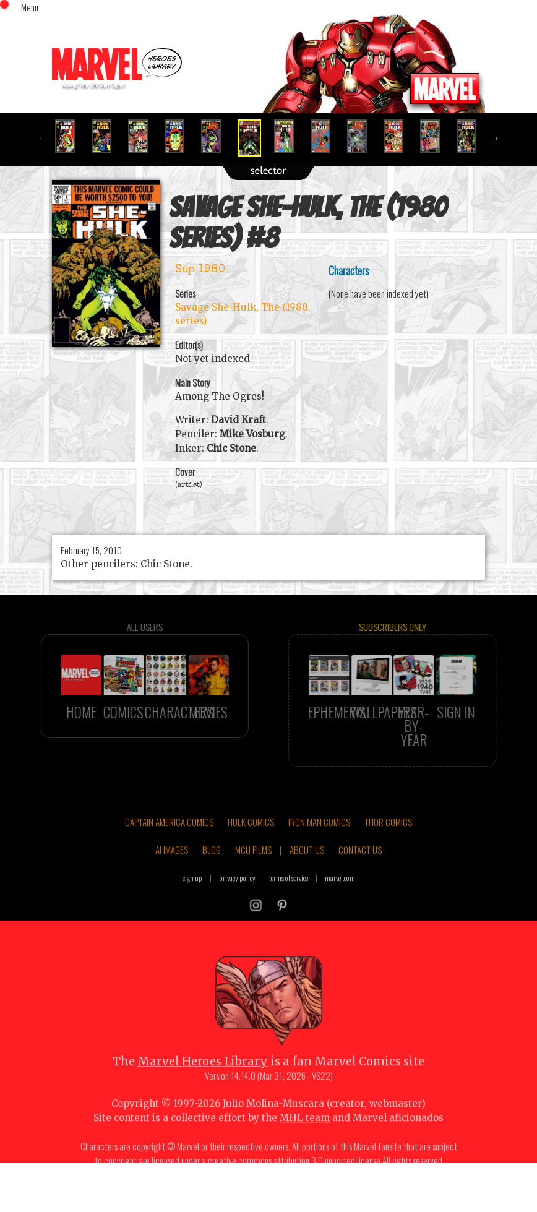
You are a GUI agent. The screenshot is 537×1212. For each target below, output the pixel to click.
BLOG (211, 870)
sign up (192, 899)
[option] (70, 136)
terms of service (288, 899)
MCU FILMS (253, 870)
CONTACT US (360, 870)
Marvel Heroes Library (202, 1082)
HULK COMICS (251, 842)
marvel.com (340, 899)
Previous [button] (43, 138)
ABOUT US (307, 870)
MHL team (305, 1139)
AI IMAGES (171, 870)
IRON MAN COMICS (319, 842)
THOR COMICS (388, 842)
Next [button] (494, 138)
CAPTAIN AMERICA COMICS (169, 842)
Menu (29, 7)
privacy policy (237, 899)
